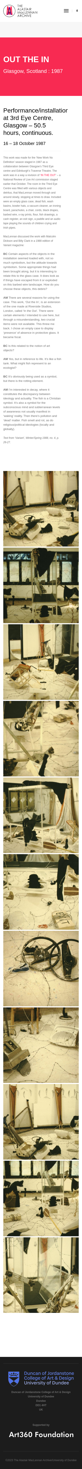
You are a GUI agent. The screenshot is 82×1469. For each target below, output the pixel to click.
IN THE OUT (48, 175)
